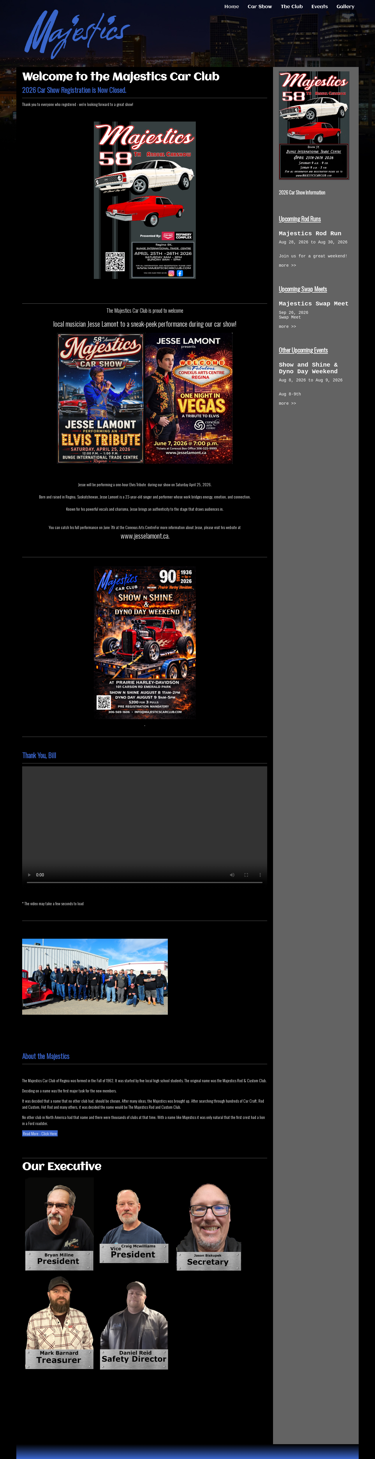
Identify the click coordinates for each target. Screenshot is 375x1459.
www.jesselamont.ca (144, 535)
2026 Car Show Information (302, 192)
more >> (287, 272)
